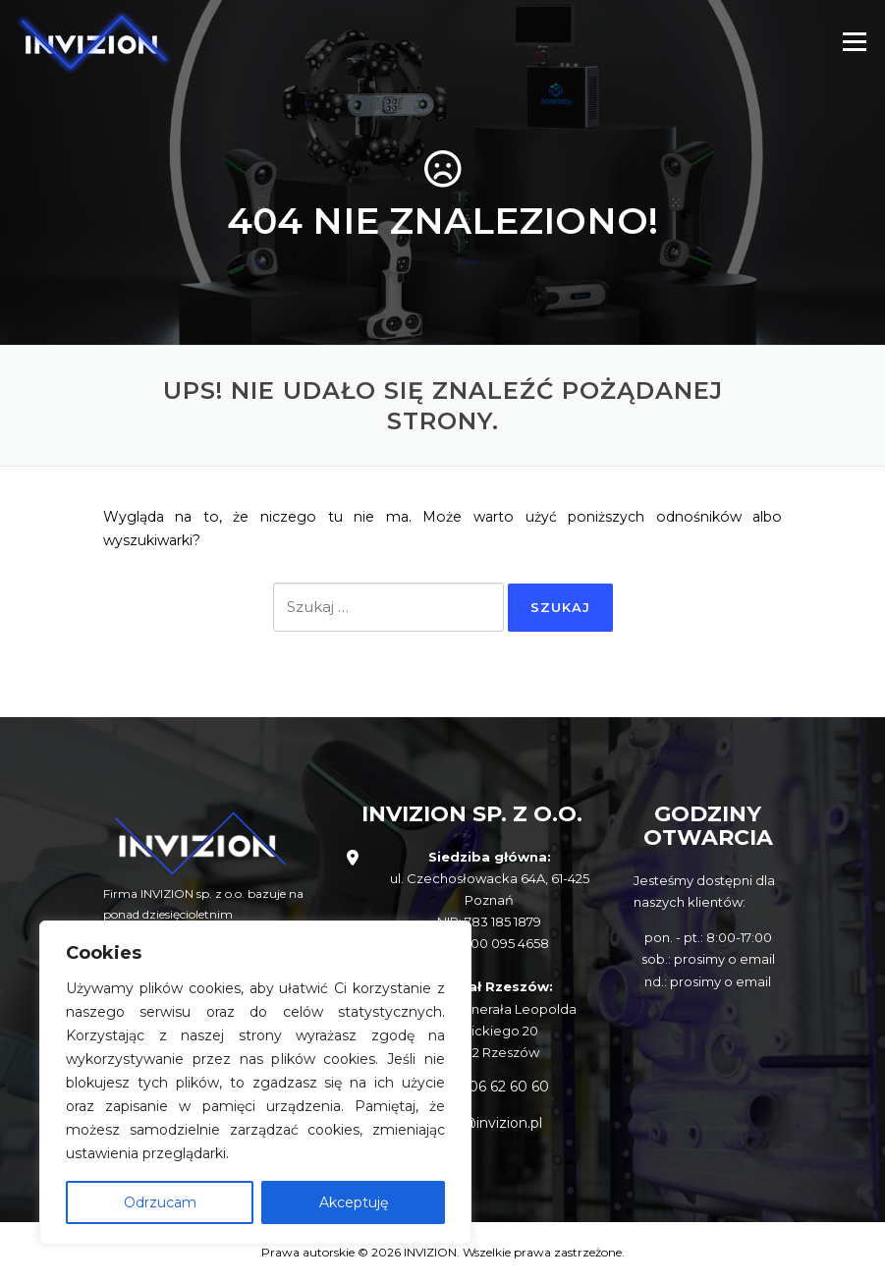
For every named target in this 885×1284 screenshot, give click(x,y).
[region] (255, 1083)
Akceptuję (353, 1202)
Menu (854, 41)
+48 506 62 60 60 (489, 1086)
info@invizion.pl (489, 1123)
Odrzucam (160, 1202)
